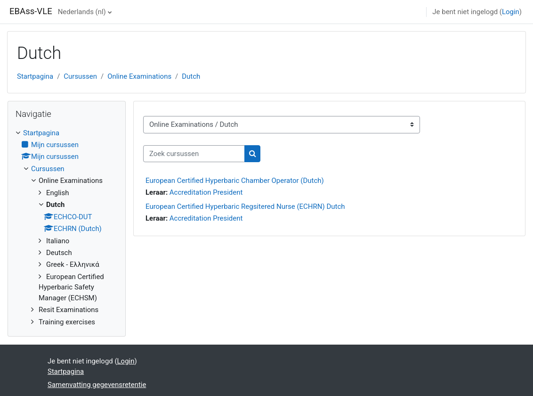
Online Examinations (139, 76)
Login (510, 12)
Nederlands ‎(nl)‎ (82, 12)
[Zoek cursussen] (194, 153)
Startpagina (35, 76)
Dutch (191, 76)
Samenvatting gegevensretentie (97, 384)
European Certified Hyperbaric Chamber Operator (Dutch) (234, 180)
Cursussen (80, 76)
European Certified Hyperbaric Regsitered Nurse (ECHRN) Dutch (245, 206)
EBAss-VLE (30, 11)
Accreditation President (206, 192)
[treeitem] (67, 228)
